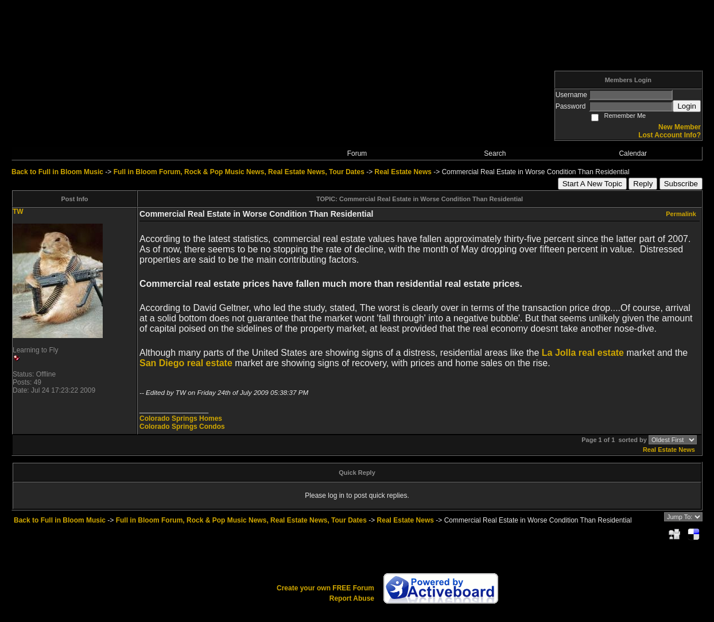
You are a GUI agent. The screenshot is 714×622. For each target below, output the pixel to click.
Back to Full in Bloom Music (57, 172)
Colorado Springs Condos (182, 427)
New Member (679, 127)
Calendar (633, 153)
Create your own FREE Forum (325, 588)
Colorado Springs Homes (180, 418)
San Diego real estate (185, 363)
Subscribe (681, 183)
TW (18, 212)
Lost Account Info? (669, 135)
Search (495, 153)
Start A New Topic (592, 183)
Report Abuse (351, 598)
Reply (643, 183)
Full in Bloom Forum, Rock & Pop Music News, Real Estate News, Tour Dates (239, 172)
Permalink (681, 213)
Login (686, 106)
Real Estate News (403, 172)
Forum (357, 153)
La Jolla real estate (583, 353)
